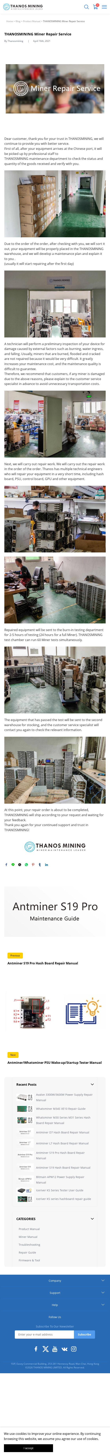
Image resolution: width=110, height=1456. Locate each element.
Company (55, 1302)
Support (55, 1315)
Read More (54, 922)
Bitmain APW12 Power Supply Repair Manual (60, 1179)
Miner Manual (28, 1259)
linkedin (46, 865)
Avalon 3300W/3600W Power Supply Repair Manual (64, 1097)
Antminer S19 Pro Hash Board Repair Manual (60, 1155)
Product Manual (31, 21)
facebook (6, 865)
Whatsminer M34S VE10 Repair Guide (61, 1109)
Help (55, 1327)
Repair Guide (27, 1274)
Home (9, 21)
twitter (20, 865)
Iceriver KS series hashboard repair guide (63, 1216)
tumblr (40, 865)
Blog (18, 21)
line (13, 865)
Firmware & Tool (29, 1282)
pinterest (33, 865)
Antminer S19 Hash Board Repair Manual (63, 1167)
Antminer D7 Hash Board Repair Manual (62, 1132)
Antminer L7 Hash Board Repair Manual (62, 1143)
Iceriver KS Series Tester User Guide (59, 1196)
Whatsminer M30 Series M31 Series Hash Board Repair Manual (63, 1120)
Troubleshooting (29, 1266)
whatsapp (26, 865)
